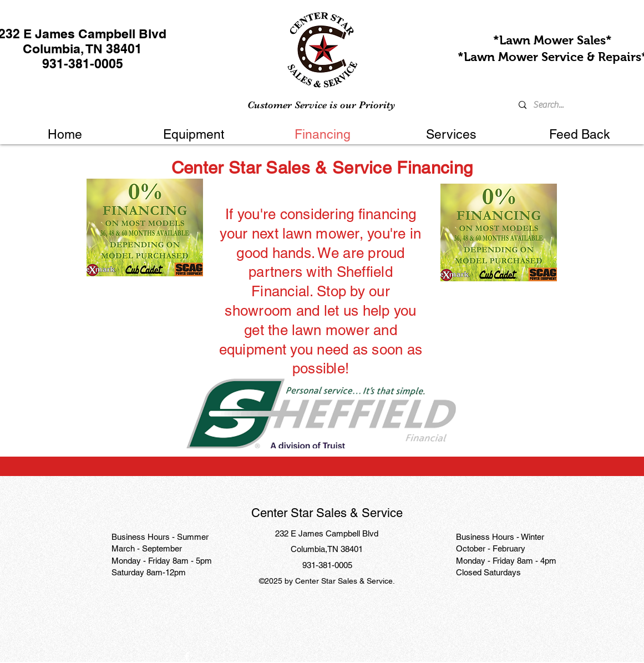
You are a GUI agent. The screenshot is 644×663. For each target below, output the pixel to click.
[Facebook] (186, 656)
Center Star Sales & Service (327, 513)
